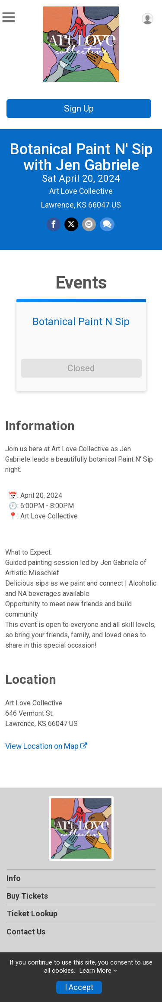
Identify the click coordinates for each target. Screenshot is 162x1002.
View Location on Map (46, 746)
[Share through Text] (107, 224)
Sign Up (79, 108)
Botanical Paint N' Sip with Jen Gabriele (81, 157)
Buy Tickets (27, 896)
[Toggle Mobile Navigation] (8, 17)
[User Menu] (147, 19)
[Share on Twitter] (71, 224)
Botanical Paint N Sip (81, 321)
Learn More (95, 970)
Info (13, 878)
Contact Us (25, 932)
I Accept (79, 987)
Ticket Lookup (31, 913)
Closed (81, 368)
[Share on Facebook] (53, 224)
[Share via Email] (89, 224)
